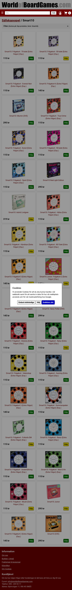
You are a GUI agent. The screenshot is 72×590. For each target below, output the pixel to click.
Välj (38, 302)
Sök (53, 13)
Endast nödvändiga (26, 302)
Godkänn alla (48, 302)
